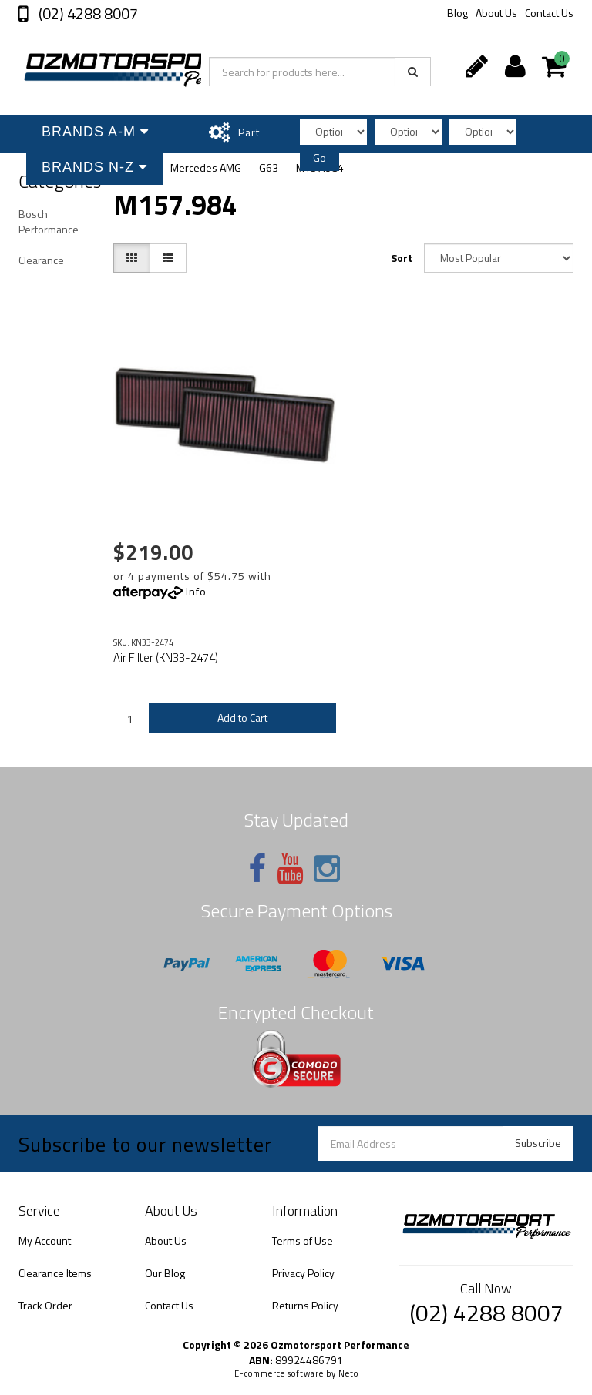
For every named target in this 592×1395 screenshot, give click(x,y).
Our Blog (165, 1273)
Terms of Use (302, 1240)
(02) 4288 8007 (86, 13)
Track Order (45, 1305)
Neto (348, 1373)
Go (319, 157)
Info (196, 591)
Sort (401, 258)
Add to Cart (242, 717)
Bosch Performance (48, 221)
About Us (496, 13)
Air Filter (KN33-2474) (165, 657)
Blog (457, 13)
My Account (44, 1240)
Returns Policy (305, 1305)
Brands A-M (95, 131)
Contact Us (549, 13)
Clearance (41, 260)
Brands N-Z (94, 167)
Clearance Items (55, 1273)
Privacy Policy (303, 1273)
